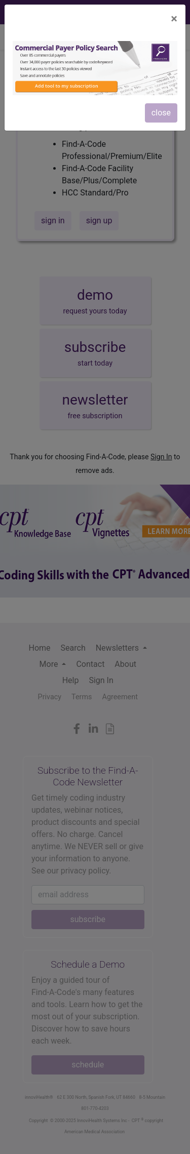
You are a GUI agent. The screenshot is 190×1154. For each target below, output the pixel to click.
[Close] (174, 19)
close (161, 112)
